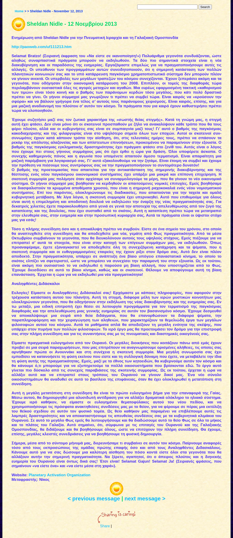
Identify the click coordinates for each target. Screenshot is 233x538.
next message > (144, 498)
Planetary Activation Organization (59, 475)
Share (105, 526)
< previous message (94, 498)
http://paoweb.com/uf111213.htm (42, 47)
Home (19, 11)
